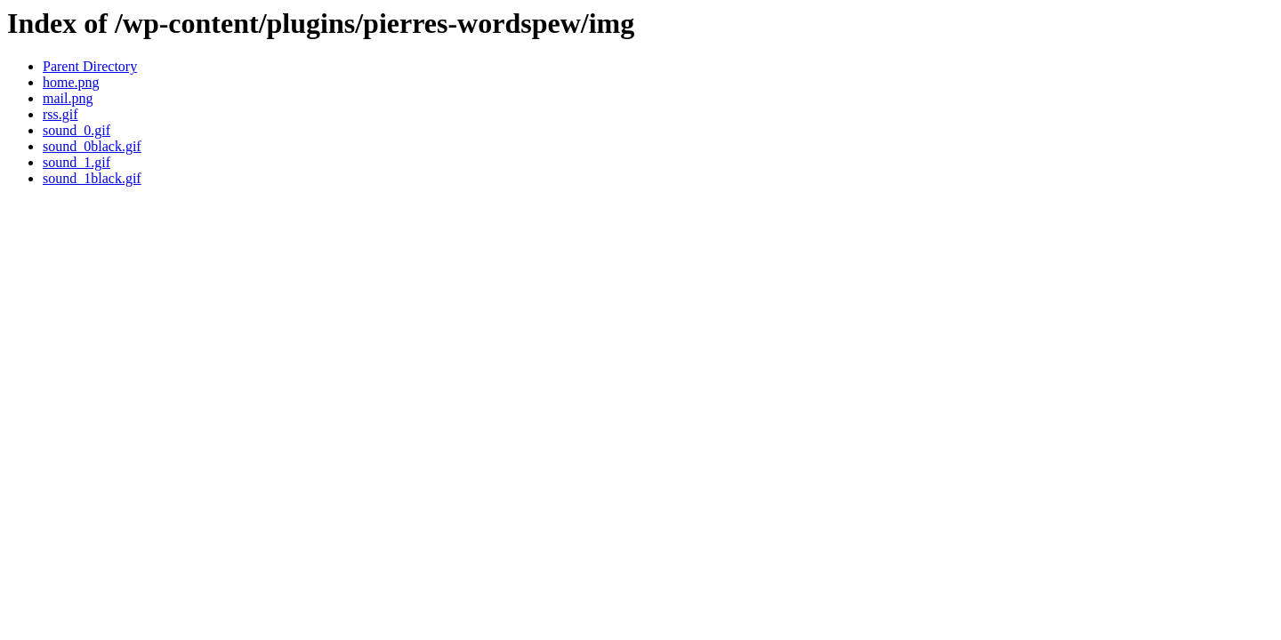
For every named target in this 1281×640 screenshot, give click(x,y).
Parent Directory (90, 66)
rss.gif (60, 114)
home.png (71, 82)
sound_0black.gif (92, 146)
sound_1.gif (76, 162)
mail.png (68, 98)
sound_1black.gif (92, 178)
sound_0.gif (76, 130)
